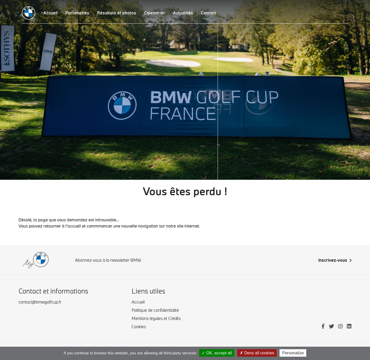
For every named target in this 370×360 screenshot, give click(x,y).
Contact (208, 12)
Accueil (138, 302)
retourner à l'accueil (62, 226)
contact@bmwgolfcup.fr (39, 302)
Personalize (293, 353)
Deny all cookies (257, 353)
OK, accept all (217, 353)
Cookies (139, 326)
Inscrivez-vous (334, 260)
